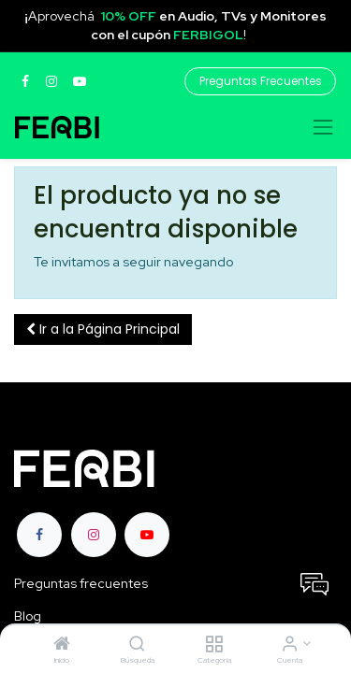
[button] (103, 330)
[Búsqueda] (137, 645)
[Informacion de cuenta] (290, 645)
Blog (29, 616)
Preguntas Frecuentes (260, 81)
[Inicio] (61, 645)
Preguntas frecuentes (81, 583)
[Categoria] (214, 645)
